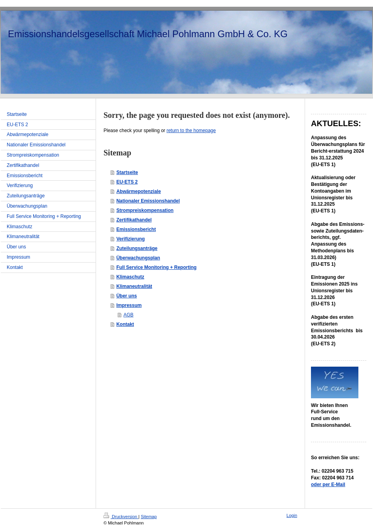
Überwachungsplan (138, 258)
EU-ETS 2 (127, 182)
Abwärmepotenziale (138, 191)
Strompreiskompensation (144, 210)
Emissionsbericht (136, 229)
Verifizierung (130, 239)
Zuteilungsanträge (136, 248)
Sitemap (148, 516)
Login (291, 515)
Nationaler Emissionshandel (148, 201)
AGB (128, 315)
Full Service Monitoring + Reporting (156, 267)
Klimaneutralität (134, 286)
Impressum (128, 305)
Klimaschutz (130, 277)
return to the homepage (191, 130)
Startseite (127, 172)
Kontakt (125, 324)
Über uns (126, 296)
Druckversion (121, 516)
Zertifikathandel (133, 220)
